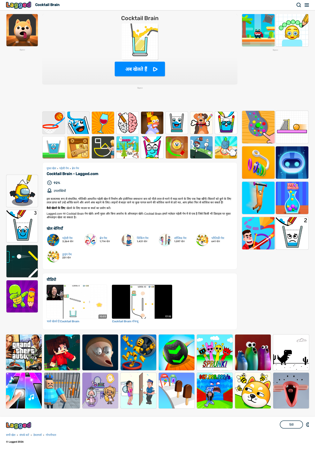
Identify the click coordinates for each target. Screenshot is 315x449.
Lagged (19, 5)
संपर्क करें (24, 435)
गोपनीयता (51, 435)
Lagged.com (19, 425)
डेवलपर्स (37, 435)
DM (308, 424)
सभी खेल (10, 435)
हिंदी (291, 424)
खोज (299, 5)
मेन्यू (307, 5)
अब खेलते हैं (136, 69)
